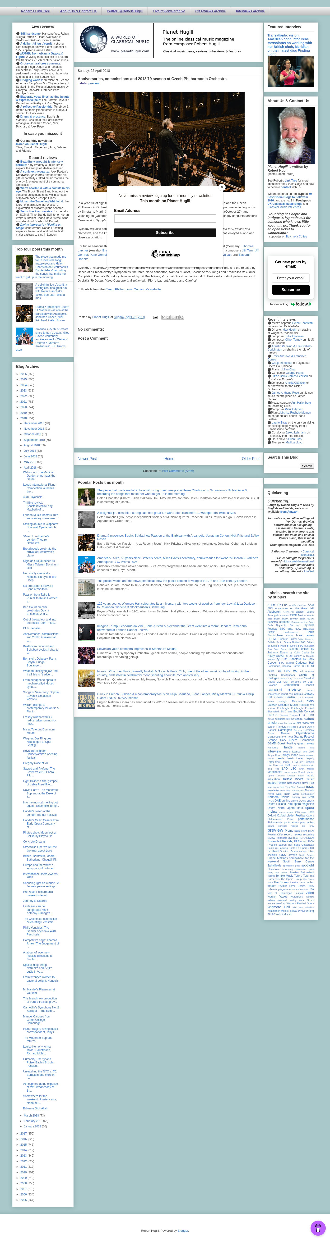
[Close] (222, 187)
